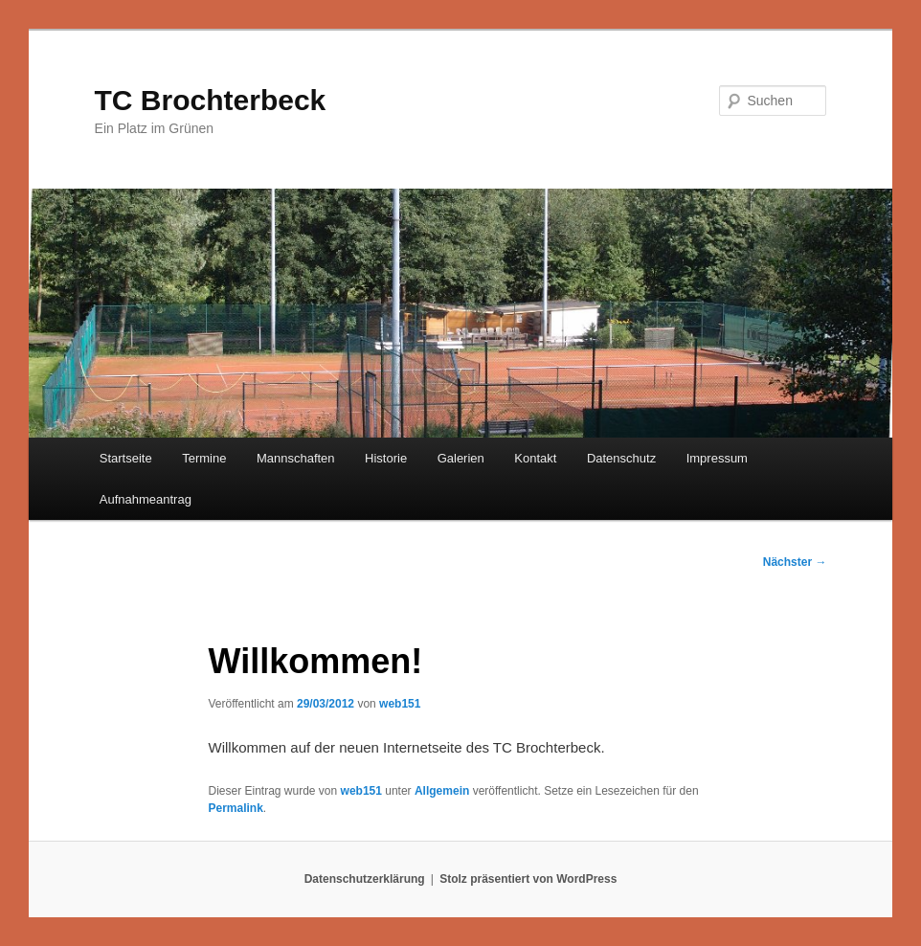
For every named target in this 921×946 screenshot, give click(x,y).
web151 (399, 703)
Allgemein (442, 791)
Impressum (717, 458)
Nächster (795, 562)
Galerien (461, 458)
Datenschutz (621, 458)
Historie (386, 458)
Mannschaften (296, 458)
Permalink (235, 808)
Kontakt (535, 458)
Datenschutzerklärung (364, 879)
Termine (204, 458)
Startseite (126, 458)
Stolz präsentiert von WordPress (528, 879)
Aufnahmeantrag (145, 499)
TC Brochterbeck (210, 100)
